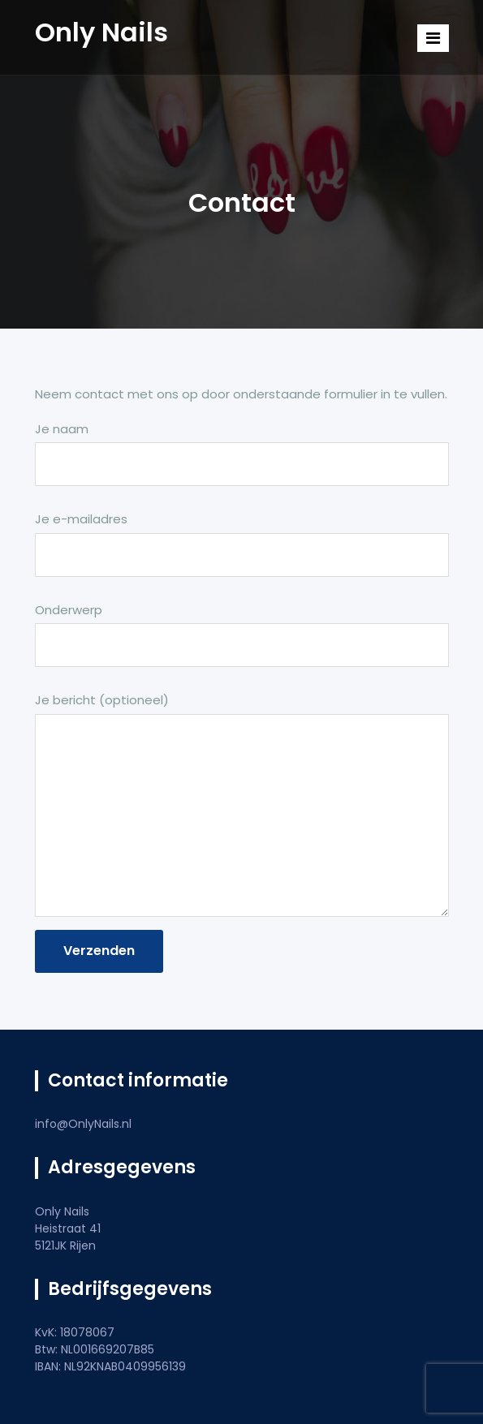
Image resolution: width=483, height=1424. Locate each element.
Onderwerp (242, 642)
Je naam (242, 461)
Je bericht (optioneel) (242, 806)
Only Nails (101, 32)
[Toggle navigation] (433, 38)
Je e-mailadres (242, 551)
